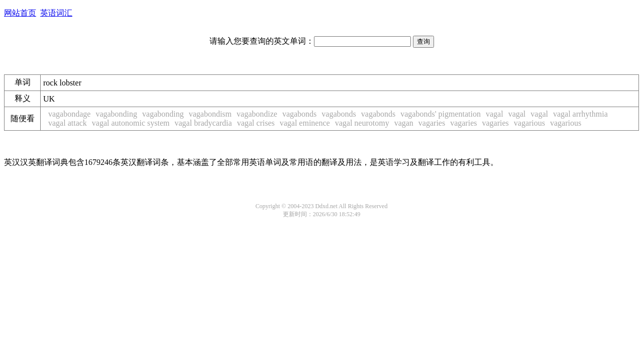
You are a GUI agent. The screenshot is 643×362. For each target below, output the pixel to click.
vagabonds (299, 114)
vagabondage (69, 114)
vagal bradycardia (203, 123)
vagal (494, 114)
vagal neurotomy (362, 123)
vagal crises (256, 123)
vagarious (529, 123)
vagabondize (257, 114)
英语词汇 (56, 13)
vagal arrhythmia (580, 114)
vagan (403, 123)
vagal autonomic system (131, 123)
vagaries (431, 123)
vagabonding (116, 114)
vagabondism (210, 114)
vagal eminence (305, 123)
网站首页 (20, 13)
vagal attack (67, 123)
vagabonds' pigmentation (440, 114)
